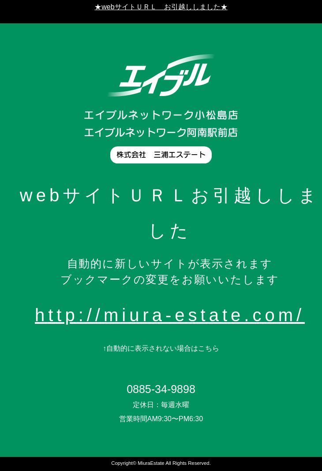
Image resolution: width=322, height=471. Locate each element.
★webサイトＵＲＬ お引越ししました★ (160, 7)
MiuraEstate (151, 463)
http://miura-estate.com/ (170, 315)
